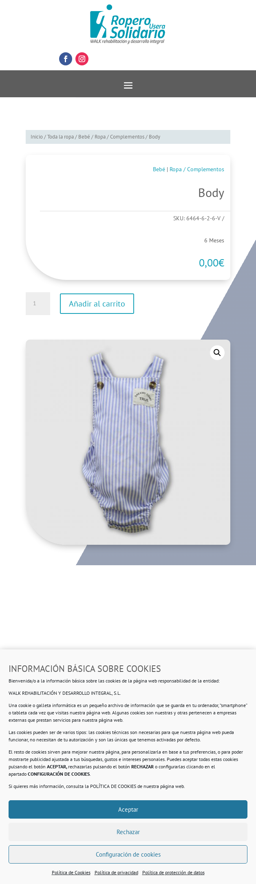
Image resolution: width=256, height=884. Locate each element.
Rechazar (128, 832)
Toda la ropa (60, 136)
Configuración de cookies (128, 854)
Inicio (37, 136)
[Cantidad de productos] (38, 303)
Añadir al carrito (97, 303)
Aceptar (128, 809)
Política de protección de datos (173, 872)
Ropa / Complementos (119, 136)
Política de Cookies (71, 872)
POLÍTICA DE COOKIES (113, 786)
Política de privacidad (116, 872)
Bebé (84, 136)
